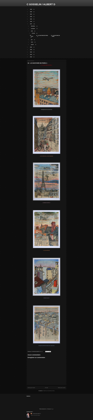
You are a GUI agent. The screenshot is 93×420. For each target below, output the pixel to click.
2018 (31, 21)
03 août (33, 33)
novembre (33, 28)
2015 (31, 49)
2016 (31, 47)
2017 (31, 23)
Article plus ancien (61, 387)
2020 (31, 16)
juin (32, 39)
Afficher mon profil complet (35, 415)
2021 (31, 14)
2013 (31, 54)
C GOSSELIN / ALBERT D (41, 4)
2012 (31, 56)
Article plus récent (31, 387)
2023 (31, 9)
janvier (32, 44)
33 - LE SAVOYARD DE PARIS (55, 35)
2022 (31, 11)
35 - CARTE (31, 35)
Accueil (46, 387)
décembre (33, 26)
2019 (31, 19)
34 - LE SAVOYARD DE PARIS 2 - (42, 35)
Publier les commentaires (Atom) (49, 390)
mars (32, 42)
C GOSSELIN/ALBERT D (36, 413)
